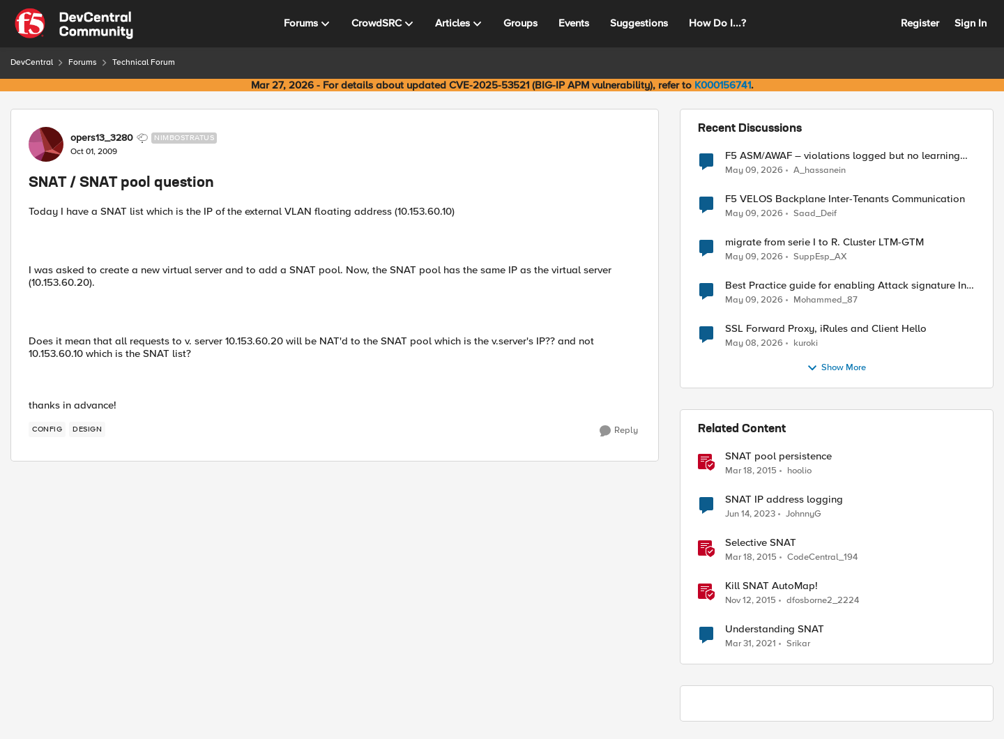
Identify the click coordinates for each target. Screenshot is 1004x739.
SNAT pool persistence (778, 456)
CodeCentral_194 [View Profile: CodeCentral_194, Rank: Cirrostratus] (822, 557)
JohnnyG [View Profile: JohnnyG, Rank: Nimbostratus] (803, 514)
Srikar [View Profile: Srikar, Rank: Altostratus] (798, 644)
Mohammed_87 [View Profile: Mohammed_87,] (825, 300)
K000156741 (722, 85)
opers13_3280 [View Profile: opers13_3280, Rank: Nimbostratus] (101, 138)
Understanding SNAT (774, 629)
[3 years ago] (750, 514)
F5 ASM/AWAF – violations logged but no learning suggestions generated (842, 156)
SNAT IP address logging (784, 499)
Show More (836, 368)
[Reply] (619, 431)
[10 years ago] (750, 601)
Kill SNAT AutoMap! (771, 586)
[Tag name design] (87, 429)
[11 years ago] (751, 471)
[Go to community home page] (73, 23)
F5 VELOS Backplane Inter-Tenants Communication (845, 199)
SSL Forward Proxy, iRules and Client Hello (826, 329)
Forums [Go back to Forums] (82, 62)
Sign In (970, 23)
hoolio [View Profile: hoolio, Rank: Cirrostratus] (799, 471)
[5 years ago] (750, 644)
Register (920, 23)
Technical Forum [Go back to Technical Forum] (143, 62)
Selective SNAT (760, 543)
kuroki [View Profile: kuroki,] (805, 343)
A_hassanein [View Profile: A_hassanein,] (819, 170)
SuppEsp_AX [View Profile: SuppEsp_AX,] (820, 257)
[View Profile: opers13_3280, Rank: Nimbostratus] (46, 144)
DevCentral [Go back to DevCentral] (31, 62)
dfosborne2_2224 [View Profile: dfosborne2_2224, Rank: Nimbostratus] (822, 600)
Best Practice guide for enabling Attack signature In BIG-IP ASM (845, 285)
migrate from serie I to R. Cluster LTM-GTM (824, 242)
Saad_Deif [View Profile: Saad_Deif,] (815, 213)
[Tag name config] (47, 429)
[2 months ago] (754, 170)
